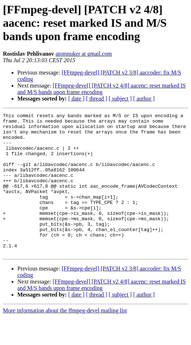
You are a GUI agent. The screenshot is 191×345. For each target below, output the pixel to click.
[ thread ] (96, 98)
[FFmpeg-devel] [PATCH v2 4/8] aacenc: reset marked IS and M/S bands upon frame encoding (101, 88)
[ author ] (144, 98)
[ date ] (76, 98)
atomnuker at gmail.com (84, 54)
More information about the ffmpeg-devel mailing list (65, 339)
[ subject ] (120, 98)
